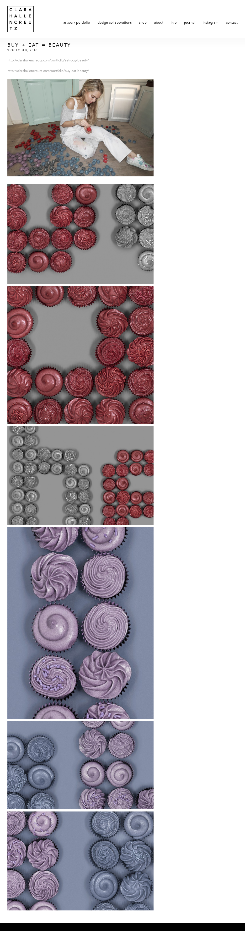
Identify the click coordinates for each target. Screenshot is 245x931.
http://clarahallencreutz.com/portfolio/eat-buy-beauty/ (48, 60)
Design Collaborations (114, 23)
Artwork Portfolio (76, 23)
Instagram (210, 23)
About (158, 23)
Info (174, 23)
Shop (143, 23)
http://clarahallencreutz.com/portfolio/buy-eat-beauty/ (48, 71)
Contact (232, 23)
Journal (189, 23)
